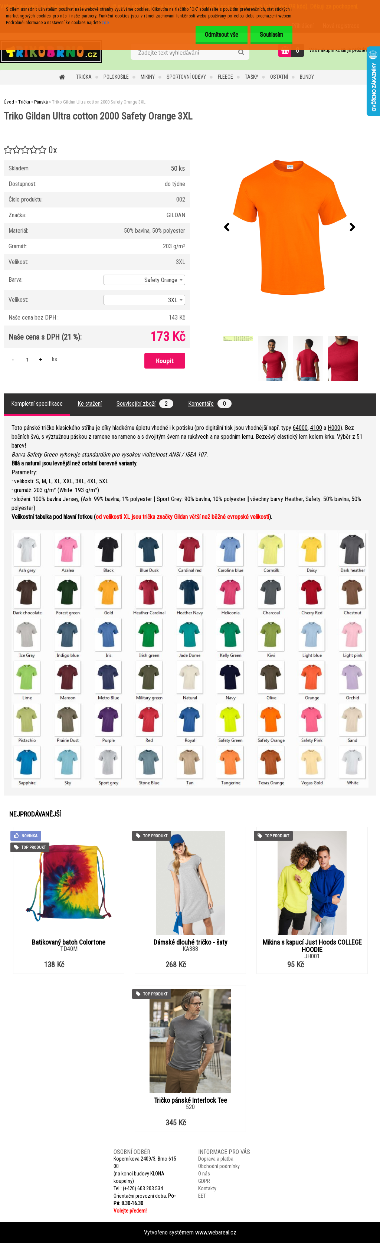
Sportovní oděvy (186, 77)
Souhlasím (271, 34)
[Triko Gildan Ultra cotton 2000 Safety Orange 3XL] (290, 227)
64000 (300, 427)
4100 (316, 427)
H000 (334, 427)
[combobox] (144, 280)
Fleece (225, 77)
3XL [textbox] (172, 300)
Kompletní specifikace (37, 403)
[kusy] (27, 359)
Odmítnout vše (221, 34)
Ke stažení (90, 403)
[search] (241, 52)
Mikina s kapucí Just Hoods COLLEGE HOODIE (312, 946)
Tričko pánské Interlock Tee (190, 1100)
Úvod (9, 102)
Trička (84, 77)
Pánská (41, 102)
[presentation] (227, 227)
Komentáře (210, 403)
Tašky (251, 77)
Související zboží (145, 403)
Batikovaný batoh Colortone (68, 942)
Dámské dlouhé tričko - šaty (190, 942)
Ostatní (279, 77)
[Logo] (51, 51)
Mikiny (148, 77)
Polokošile (116, 77)
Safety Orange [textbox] (160, 280)
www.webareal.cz (215, 1232)
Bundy (307, 77)
